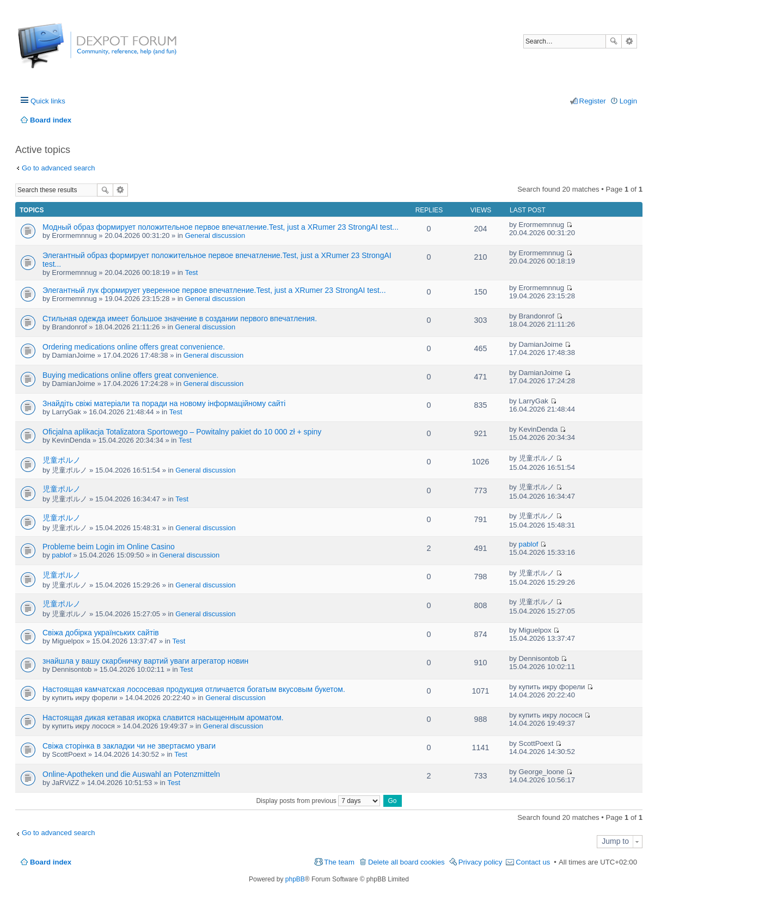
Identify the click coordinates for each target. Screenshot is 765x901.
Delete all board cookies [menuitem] (406, 862)
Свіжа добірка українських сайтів (100, 632)
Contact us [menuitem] (533, 862)
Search (613, 41)
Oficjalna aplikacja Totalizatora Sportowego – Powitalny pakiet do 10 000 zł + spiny (181, 431)
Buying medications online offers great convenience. (130, 375)
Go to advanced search (58, 168)
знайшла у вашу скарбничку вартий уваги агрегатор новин (145, 661)
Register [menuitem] (592, 101)
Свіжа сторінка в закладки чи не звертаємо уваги (129, 745)
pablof (61, 555)
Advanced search (629, 41)
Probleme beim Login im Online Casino (108, 546)
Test (191, 272)
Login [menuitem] (628, 101)
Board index (50, 862)
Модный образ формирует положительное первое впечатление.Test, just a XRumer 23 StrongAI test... (220, 227)
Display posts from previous (318, 801)
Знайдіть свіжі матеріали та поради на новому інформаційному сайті (163, 403)
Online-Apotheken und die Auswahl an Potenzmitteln (131, 774)
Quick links (47, 101)
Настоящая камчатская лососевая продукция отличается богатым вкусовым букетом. (193, 689)
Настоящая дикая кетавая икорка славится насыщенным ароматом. (163, 717)
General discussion (215, 235)
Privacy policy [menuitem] (480, 862)
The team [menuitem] (339, 862)
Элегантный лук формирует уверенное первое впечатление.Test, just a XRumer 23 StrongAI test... (214, 290)
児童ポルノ (61, 460)
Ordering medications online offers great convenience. (133, 346)
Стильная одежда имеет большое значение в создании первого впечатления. (179, 318)
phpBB (295, 879)
